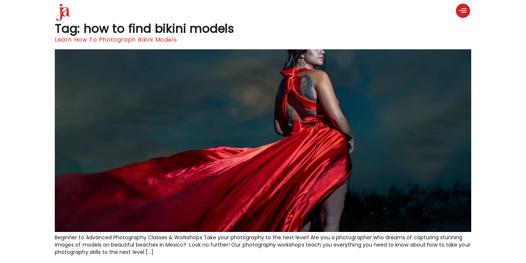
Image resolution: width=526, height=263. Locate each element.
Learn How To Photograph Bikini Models (116, 39)
